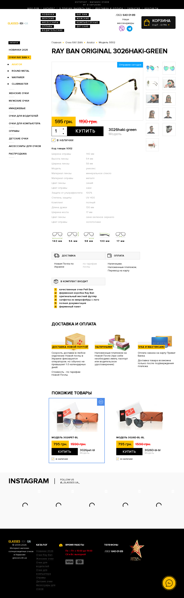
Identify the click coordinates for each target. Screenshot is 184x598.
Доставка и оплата (109, 8)
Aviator (17, 64)
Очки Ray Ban (44, 554)
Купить (85, 131)
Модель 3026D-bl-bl (130, 437)
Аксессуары (50, 22)
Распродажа (18, 153)
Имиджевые (17, 108)
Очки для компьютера (24, 123)
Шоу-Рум (33, 8)
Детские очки (18, 138)
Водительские (52, 30)
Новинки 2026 (44, 551)
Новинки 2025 (18, 49)
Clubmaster (20, 83)
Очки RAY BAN (18, 57)
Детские (83, 26)
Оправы (47, 26)
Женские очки (19, 93)
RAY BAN (82, 14)
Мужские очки (19, 100)
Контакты (151, 8)
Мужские (83, 18)
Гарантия (133, 8)
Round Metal (20, 70)
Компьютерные (87, 22)
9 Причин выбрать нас (75, 8)
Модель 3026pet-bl (65, 437)
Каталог (49, 8)
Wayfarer (18, 77)
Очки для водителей (23, 115)
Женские (48, 18)
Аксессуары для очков (25, 146)
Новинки (48, 14)
